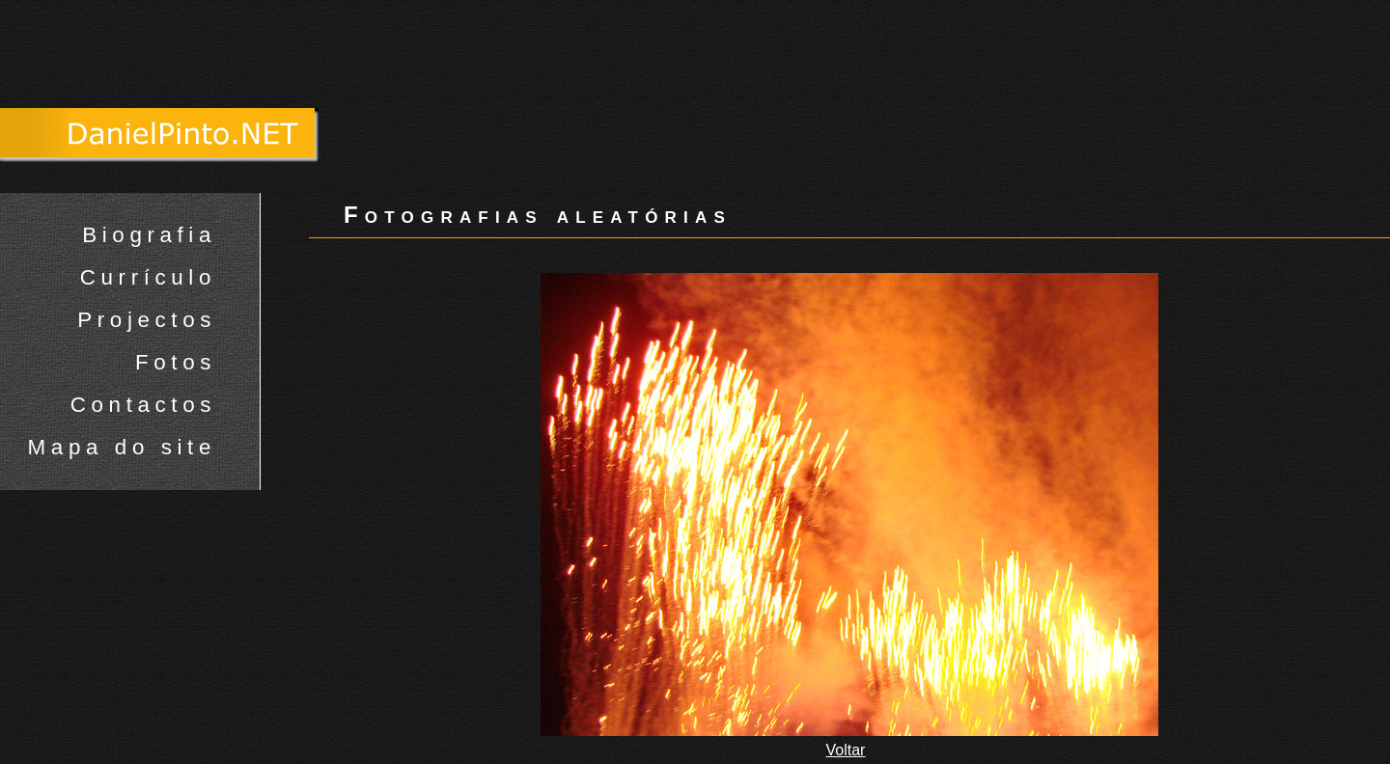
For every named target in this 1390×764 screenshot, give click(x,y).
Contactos (143, 405)
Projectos (146, 320)
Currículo (148, 277)
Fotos (175, 362)
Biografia (149, 235)
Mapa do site (122, 447)
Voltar (846, 750)
